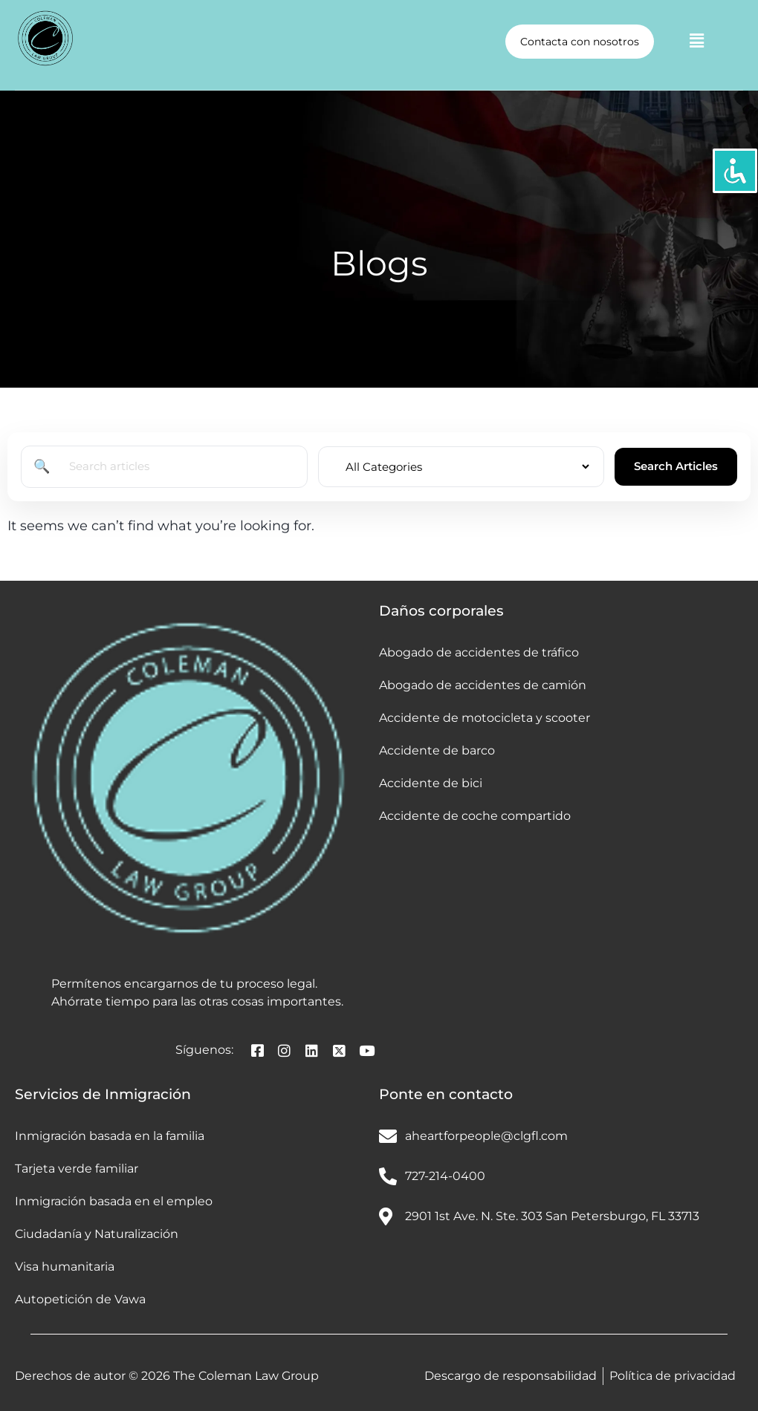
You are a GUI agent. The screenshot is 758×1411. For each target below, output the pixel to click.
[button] (697, 41)
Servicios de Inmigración (103, 1094)
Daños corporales (441, 610)
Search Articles (676, 466)
